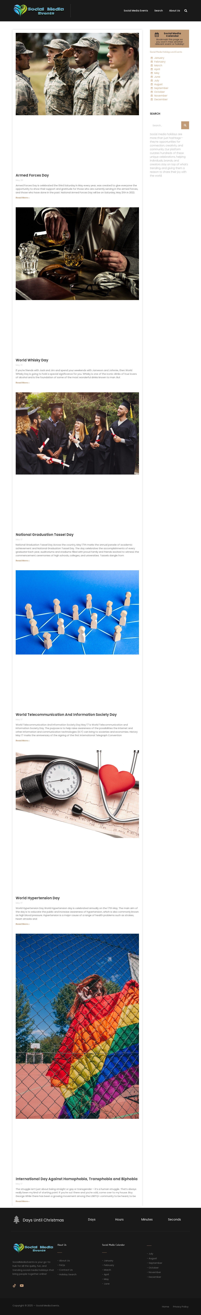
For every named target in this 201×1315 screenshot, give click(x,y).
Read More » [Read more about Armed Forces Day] (22, 197)
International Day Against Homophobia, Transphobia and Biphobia (77, 1179)
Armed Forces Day (32, 175)
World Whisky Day (32, 360)
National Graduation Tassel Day (44, 534)
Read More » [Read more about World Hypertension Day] (22, 924)
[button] (185, 10)
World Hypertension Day (38, 898)
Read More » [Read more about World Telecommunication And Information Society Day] (22, 740)
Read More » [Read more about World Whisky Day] (22, 382)
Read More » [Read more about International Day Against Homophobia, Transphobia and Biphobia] (22, 1201)
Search (158, 10)
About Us (174, 10)
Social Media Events (136, 10)
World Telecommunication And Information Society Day (66, 714)
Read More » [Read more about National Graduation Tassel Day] (22, 560)
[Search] (185, 125)
